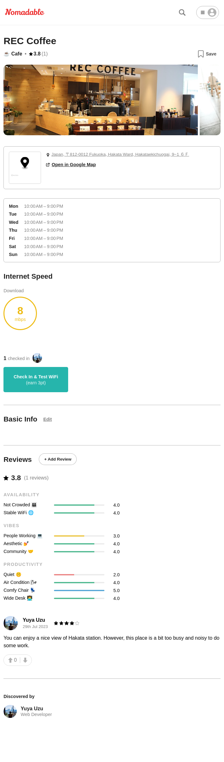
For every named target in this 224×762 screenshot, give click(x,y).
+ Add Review (57, 459)
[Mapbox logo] (14, 178)
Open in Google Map (71, 164)
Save (206, 53)
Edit (47, 419)
